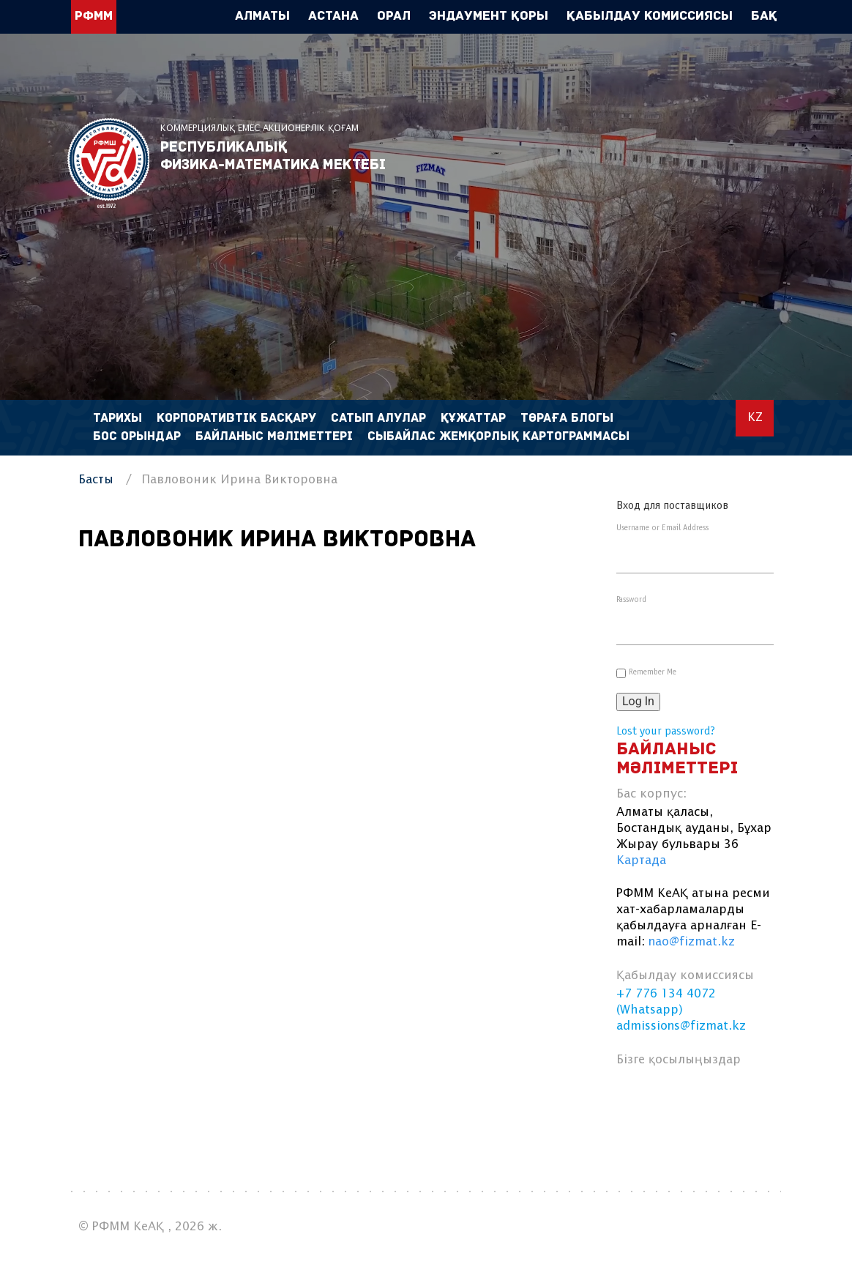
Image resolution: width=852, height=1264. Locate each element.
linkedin (706, 1095)
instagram (741, 1095)
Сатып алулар (378, 418)
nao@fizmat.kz (692, 942)
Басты (95, 480)
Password (631, 599)
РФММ (108, 163)
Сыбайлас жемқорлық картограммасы (498, 437)
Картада (641, 860)
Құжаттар (473, 418)
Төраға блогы (566, 418)
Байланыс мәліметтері (274, 437)
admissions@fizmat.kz (681, 1026)
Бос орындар (137, 437)
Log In (638, 701)
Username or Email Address (662, 528)
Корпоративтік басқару (236, 418)
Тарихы (117, 418)
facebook (635, 1095)
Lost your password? (665, 731)
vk (671, 1095)
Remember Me (652, 672)
